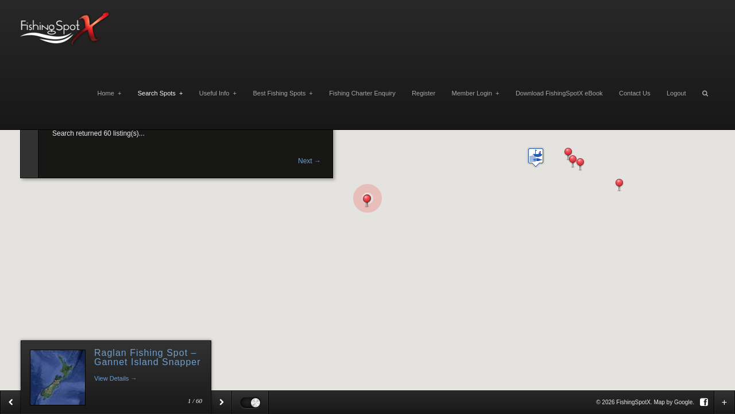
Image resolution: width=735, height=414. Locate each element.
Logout (676, 93)
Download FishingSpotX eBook (559, 93)
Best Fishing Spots (282, 93)
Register (423, 93)
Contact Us (634, 93)
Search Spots (160, 93)
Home (109, 93)
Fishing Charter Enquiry (362, 93)
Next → (309, 161)
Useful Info (218, 93)
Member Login (476, 93)
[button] (619, 185)
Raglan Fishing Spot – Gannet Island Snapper (147, 357)
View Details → (115, 378)
